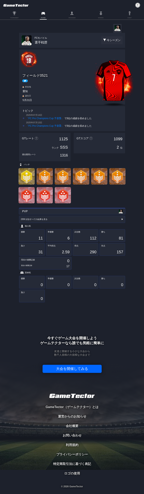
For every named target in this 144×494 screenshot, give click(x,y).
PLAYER (43, 17)
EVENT (130, 17)
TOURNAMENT (14, 17)
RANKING (100, 17)
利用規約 (72, 445)
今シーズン (114, 40)
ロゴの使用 (72, 473)
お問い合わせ (72, 435)
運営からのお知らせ (72, 416)
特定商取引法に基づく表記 (72, 464)
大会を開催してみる (72, 369)
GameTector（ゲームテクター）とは (72, 407)
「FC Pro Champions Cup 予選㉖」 (45, 125)
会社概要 (72, 426)
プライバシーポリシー (72, 454)
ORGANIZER (72, 17)
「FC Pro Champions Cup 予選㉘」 (45, 118)
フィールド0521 (35, 75)
